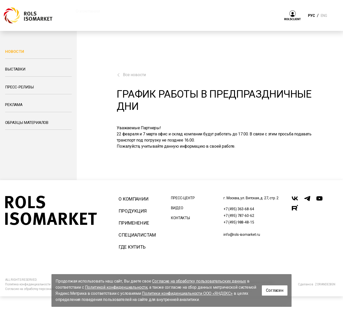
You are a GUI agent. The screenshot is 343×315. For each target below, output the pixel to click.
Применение (134, 223)
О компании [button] (88, 11)
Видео (177, 208)
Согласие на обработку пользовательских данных (199, 281)
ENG (324, 16)
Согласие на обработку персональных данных (38, 289)
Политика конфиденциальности (28, 284)
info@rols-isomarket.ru (241, 234)
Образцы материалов (26, 122)
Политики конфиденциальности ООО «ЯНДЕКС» (187, 293)
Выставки (15, 69)
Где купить (132, 247)
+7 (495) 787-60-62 (238, 216)
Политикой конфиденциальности (116, 287)
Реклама (14, 104)
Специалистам (137, 235)
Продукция (133, 211)
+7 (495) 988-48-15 (238, 222)
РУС (311, 16)
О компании (133, 199)
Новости (14, 51)
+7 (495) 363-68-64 (238, 209)
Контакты (180, 218)
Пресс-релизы (19, 87)
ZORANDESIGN (325, 284)
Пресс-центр (183, 198)
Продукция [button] (127, 11)
